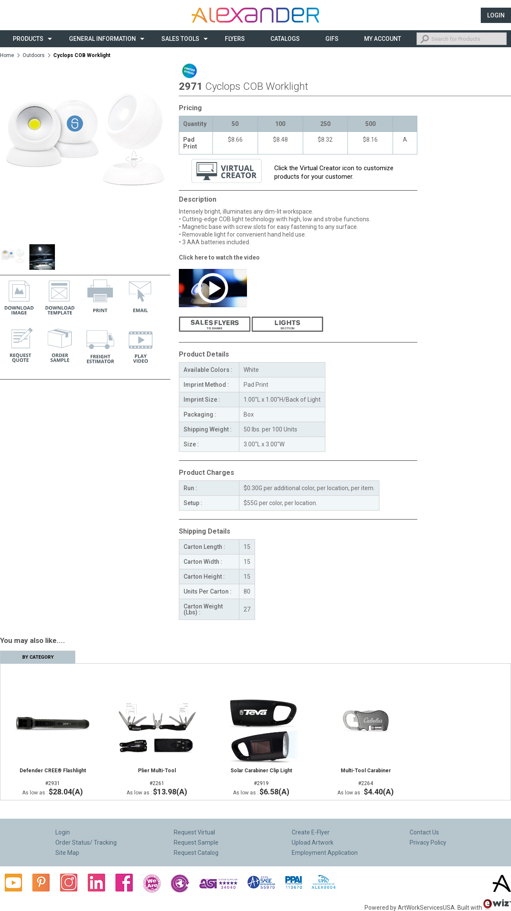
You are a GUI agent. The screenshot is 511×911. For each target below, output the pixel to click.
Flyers (235, 38)
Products (28, 38)
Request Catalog (196, 853)
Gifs (332, 38)
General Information (102, 38)
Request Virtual (194, 832)
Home (7, 55)
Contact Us (424, 832)
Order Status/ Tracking (86, 842)
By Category (38, 657)
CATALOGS (285, 38)
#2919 (261, 777)
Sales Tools (180, 38)
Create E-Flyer (311, 832)
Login (496, 15)
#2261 (156, 777)
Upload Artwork (312, 842)
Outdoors (34, 55)
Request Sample (196, 842)
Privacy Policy (428, 842)
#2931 (52, 777)
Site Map (67, 853)
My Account (382, 38)
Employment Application (325, 853)
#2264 (365, 777)
